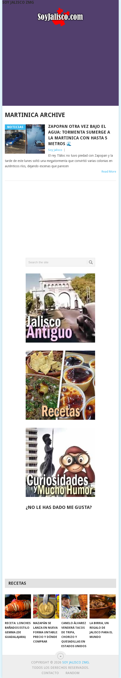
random (72, 673)
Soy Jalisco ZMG (18, 2)
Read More (109, 171)
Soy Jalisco (55, 150)
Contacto (50, 673)
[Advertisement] (60, 64)
